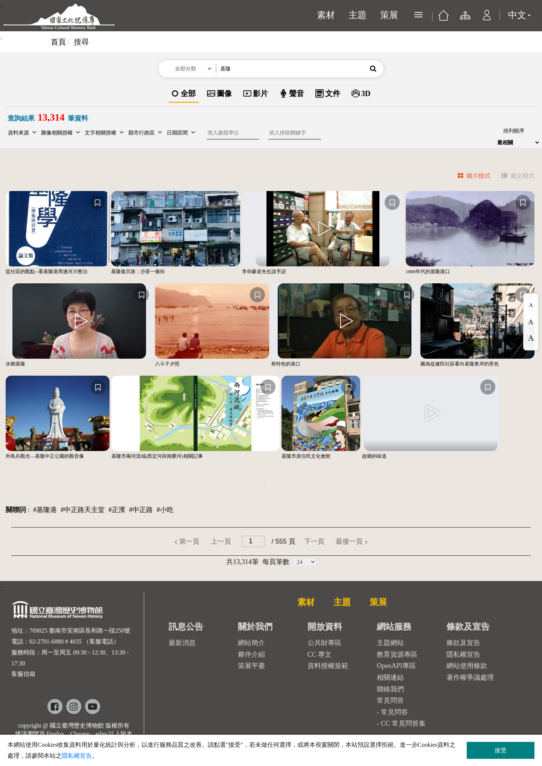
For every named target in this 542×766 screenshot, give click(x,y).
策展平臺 (251, 666)
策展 (389, 15)
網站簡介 (251, 643)
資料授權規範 (328, 666)
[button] (486, 18)
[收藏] (97, 202)
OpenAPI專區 (396, 666)
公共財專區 (324, 643)
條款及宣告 (463, 643)
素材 (326, 15)
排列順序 (513, 131)
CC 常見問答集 (403, 723)
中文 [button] (519, 15)
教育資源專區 (397, 654)
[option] (184, 94)
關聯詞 (16, 510)
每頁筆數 (275, 562)
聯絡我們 (390, 689)
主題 (358, 15)
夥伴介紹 (251, 654)
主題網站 (390, 643)
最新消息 (182, 643)
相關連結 (390, 677)
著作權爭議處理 (470, 677)
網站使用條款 (466, 666)
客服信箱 (23, 674)
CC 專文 (320, 654)
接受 (501, 750)
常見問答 (394, 712)
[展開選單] (418, 14)
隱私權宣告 (463, 654)
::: (1, 6)
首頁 (58, 42)
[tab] (469, 176)
